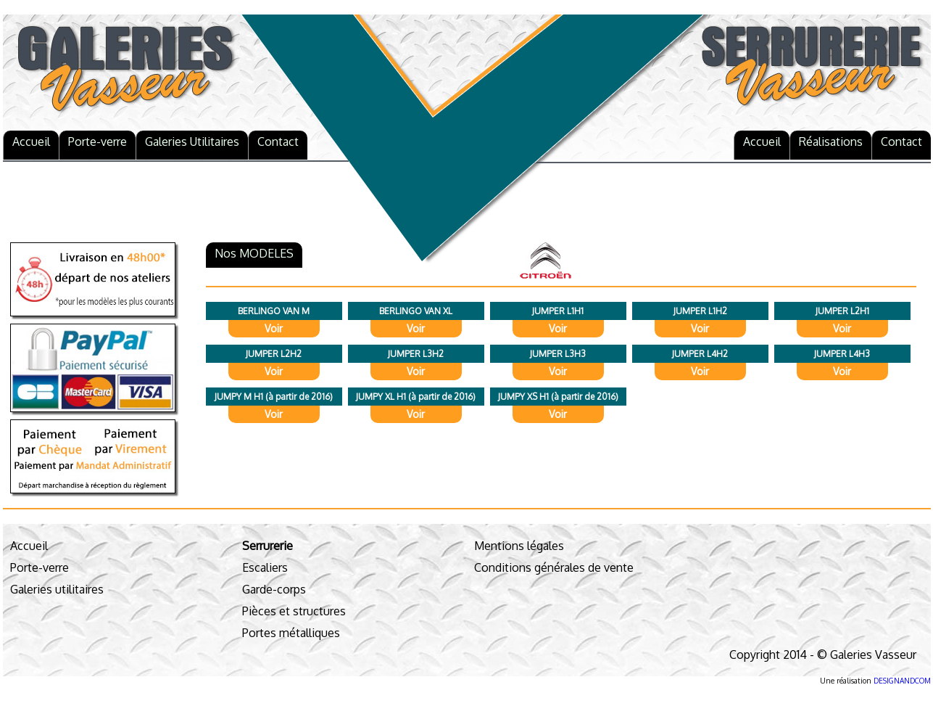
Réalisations (831, 141)
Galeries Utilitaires (192, 141)
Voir (274, 328)
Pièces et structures (294, 611)
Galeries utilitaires (57, 589)
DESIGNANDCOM (902, 680)
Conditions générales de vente (554, 567)
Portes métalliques (291, 632)
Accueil (31, 141)
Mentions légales (519, 545)
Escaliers (265, 567)
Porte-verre (97, 141)
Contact (278, 141)
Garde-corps (274, 589)
